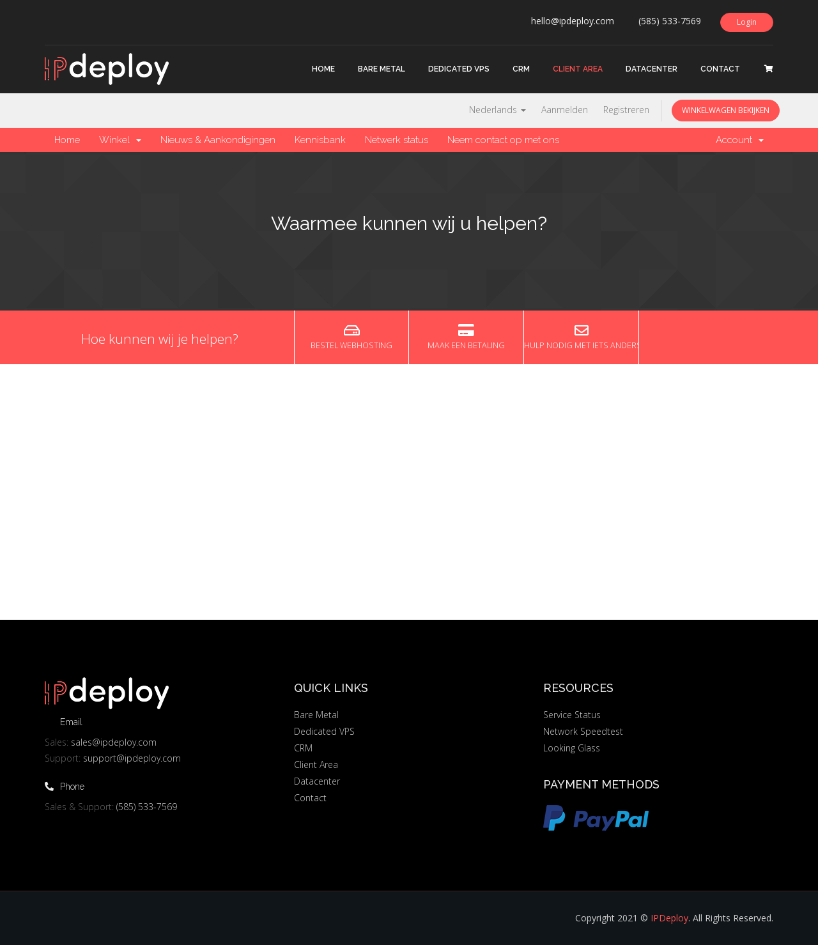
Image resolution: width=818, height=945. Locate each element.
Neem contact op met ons (503, 140)
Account (740, 140)
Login (747, 22)
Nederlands (497, 110)
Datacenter (651, 69)
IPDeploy (669, 918)
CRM (521, 69)
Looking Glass (571, 748)
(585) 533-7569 (146, 807)
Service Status (572, 715)
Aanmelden (564, 110)
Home (323, 69)
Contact (720, 69)
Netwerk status (396, 140)
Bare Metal (381, 69)
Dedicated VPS (459, 69)
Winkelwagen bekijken (725, 110)
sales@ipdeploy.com (114, 742)
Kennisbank (320, 140)
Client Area (578, 69)
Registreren (626, 110)
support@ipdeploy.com (132, 758)
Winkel (120, 140)
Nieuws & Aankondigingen (217, 140)
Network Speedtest (583, 731)
